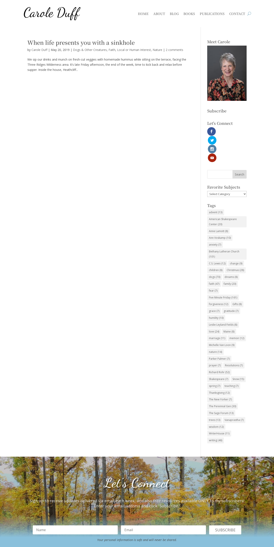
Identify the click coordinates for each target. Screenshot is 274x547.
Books (189, 13)
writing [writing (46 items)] (215, 414)
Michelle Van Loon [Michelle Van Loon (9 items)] (221, 318)
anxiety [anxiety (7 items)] (215, 218)
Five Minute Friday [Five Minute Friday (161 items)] (223, 271)
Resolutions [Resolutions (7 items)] (234, 339)
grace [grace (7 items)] (214, 284)
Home (143, 13)
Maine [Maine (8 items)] (228, 305)
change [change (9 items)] (236, 237)
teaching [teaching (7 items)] (231, 359)
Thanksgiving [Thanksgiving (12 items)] (219, 366)
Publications (212, 13)
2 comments (174, 50)
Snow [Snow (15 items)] (238, 352)
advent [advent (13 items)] (215, 186)
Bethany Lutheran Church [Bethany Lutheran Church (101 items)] (224, 227)
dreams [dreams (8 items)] (231, 250)
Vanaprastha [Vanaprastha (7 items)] (234, 393)
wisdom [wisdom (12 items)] (216, 400)
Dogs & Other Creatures (90, 50)
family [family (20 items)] (230, 257)
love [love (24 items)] (214, 305)
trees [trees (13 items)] (214, 393)
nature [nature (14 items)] (215, 325)
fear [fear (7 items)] (213, 264)
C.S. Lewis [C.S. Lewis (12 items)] (217, 237)
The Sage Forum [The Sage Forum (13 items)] (221, 386)
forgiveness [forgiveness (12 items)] (218, 278)
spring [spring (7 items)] (214, 359)
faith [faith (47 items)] (214, 257)
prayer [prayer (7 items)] (215, 339)
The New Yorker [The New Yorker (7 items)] (220, 373)
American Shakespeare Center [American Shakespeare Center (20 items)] (223, 195)
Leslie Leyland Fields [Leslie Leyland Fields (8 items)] (223, 298)
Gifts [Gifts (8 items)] (237, 278)
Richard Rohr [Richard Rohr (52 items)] (219, 345)
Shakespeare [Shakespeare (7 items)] (218, 352)
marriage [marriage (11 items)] (217, 312)
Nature (157, 50)
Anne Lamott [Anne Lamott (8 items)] (218, 204)
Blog (174, 13)
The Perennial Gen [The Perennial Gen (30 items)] (222, 380)
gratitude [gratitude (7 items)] (231, 284)
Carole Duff (39, 50)
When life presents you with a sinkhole (81, 42)
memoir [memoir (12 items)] (236, 312)
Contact (237, 13)
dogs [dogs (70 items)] (214, 250)
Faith (112, 50)
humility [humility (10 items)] (216, 291)
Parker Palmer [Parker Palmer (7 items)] (219, 332)
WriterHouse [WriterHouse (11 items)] (219, 407)
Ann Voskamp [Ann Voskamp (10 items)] (220, 211)
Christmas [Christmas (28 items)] (235, 244)
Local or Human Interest (134, 50)
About (159, 13)
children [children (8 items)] (215, 244)
